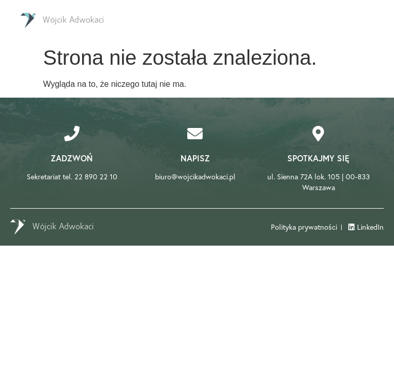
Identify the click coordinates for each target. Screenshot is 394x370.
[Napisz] (195, 133)
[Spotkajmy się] (318, 133)
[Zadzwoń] (72, 133)
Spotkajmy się (318, 158)
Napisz (195, 158)
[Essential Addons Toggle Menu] (369, 20)
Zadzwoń (72, 158)
